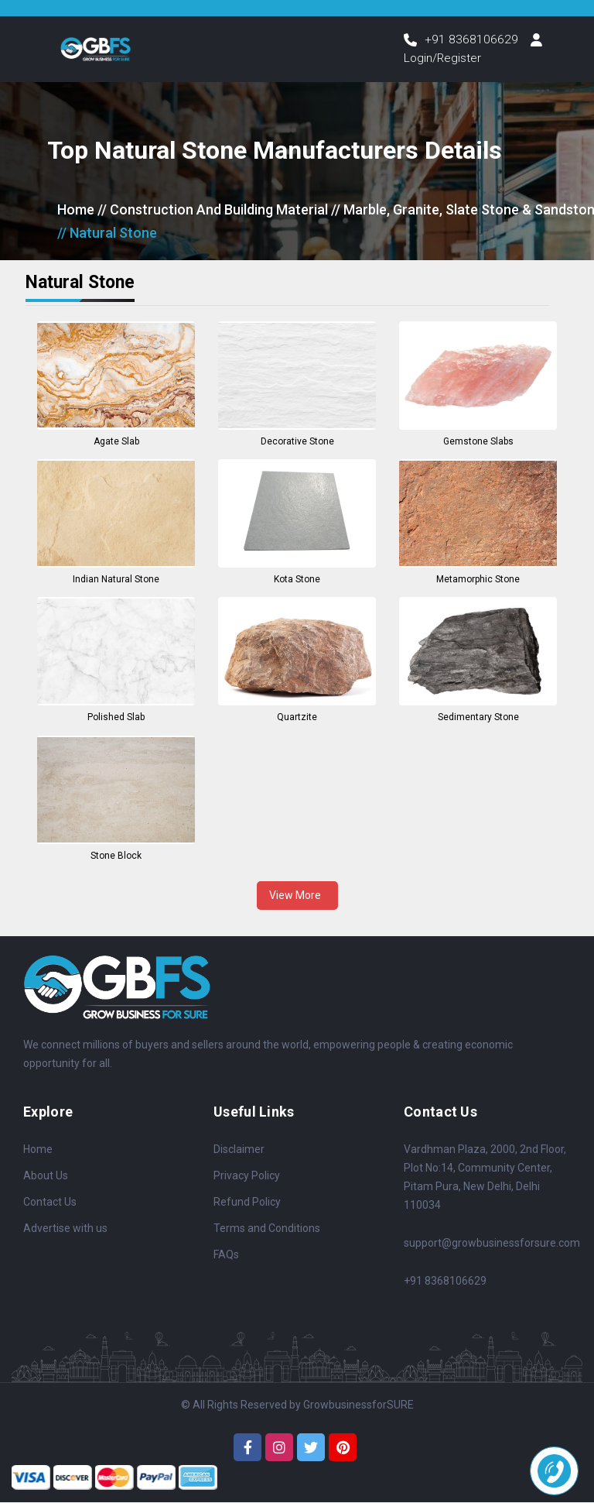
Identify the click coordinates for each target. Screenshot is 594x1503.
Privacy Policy (246, 1176)
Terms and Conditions (266, 1229)
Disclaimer (239, 1150)
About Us (45, 1176)
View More (297, 896)
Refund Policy (247, 1202)
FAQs (226, 1255)
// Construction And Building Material (212, 210)
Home (75, 210)
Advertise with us (65, 1229)
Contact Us (50, 1202)
